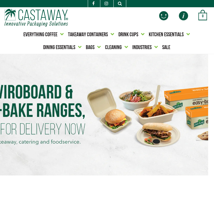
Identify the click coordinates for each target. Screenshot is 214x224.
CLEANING (113, 47)
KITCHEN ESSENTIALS (166, 35)
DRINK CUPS (128, 35)
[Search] (120, 3)
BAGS (90, 47)
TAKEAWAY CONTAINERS (88, 35)
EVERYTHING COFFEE (40, 35)
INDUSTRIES (142, 47)
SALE (166, 47)
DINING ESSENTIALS (59, 47)
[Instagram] (106, 3)
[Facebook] (93, 3)
